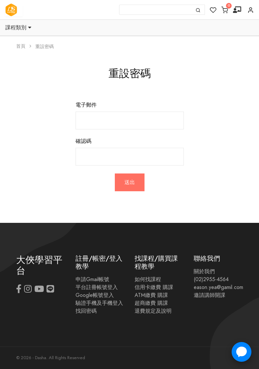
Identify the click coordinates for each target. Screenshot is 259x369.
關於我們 (204, 271)
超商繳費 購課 (151, 303)
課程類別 (18, 27)
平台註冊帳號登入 (97, 287)
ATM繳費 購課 (151, 295)
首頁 (20, 46)
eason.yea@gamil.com (218, 287)
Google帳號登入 (95, 295)
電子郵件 (86, 105)
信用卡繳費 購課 (154, 287)
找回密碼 (86, 311)
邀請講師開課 (209, 295)
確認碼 (83, 141)
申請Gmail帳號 (92, 279)
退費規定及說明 (153, 311)
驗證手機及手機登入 (99, 303)
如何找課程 (148, 279)
